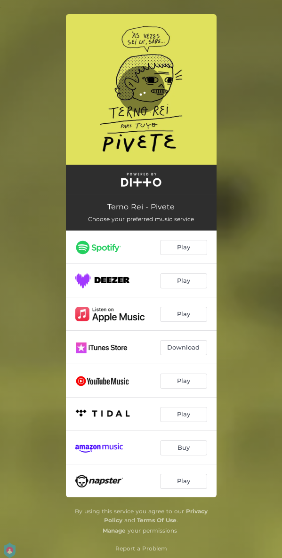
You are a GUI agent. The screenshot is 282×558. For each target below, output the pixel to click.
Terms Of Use (157, 520)
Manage (114, 530)
